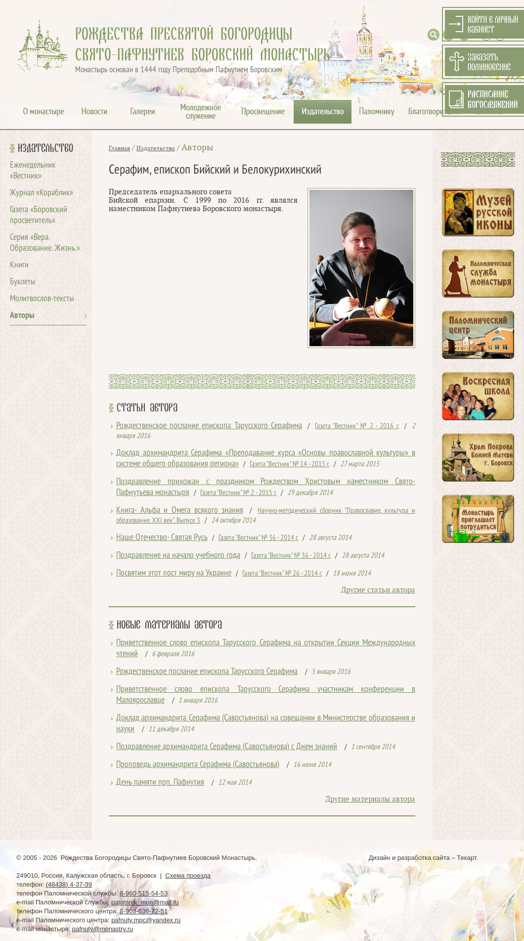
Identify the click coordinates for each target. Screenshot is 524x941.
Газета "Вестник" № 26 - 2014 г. (282, 573)
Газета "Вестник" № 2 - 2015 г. (238, 493)
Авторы (22, 316)
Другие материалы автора (370, 799)
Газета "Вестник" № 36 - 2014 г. (258, 538)
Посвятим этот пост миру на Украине (173, 573)
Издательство (45, 148)
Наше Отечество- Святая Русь (162, 538)
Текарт (466, 857)
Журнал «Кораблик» (41, 193)
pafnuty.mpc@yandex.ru (145, 920)
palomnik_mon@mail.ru (145, 902)
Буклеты (23, 282)
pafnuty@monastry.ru (102, 929)
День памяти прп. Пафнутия (160, 782)
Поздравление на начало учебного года (178, 555)
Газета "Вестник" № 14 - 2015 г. (289, 464)
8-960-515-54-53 (144, 893)
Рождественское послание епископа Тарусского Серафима (209, 426)
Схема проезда (188, 875)
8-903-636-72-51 (144, 911)
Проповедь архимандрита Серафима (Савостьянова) (197, 765)
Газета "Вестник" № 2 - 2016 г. (356, 426)
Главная (119, 148)
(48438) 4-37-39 (69, 884)
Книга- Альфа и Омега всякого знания (179, 510)
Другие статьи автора (378, 590)
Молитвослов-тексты (42, 299)
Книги (19, 265)
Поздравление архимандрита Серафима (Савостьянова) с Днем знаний (226, 747)
